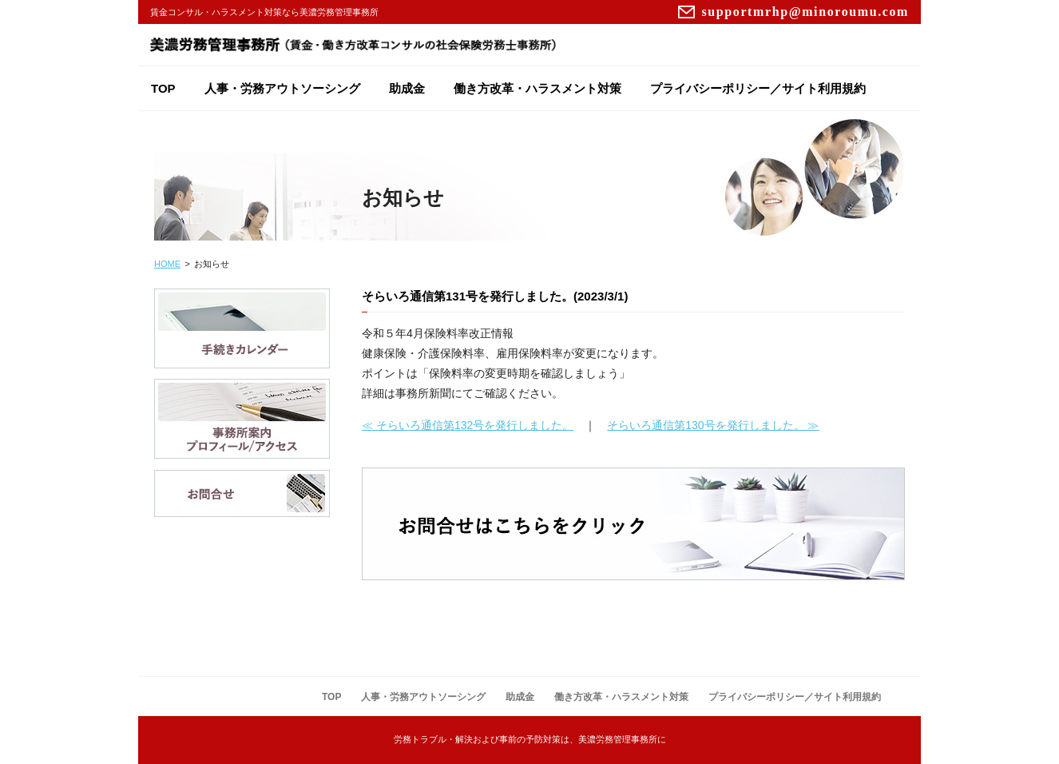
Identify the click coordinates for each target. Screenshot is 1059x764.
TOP (163, 88)
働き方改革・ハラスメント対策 (537, 88)
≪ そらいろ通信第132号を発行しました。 (467, 425)
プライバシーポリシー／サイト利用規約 (758, 88)
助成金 (407, 88)
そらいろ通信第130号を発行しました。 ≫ (713, 425)
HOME (167, 264)
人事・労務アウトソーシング (282, 88)
